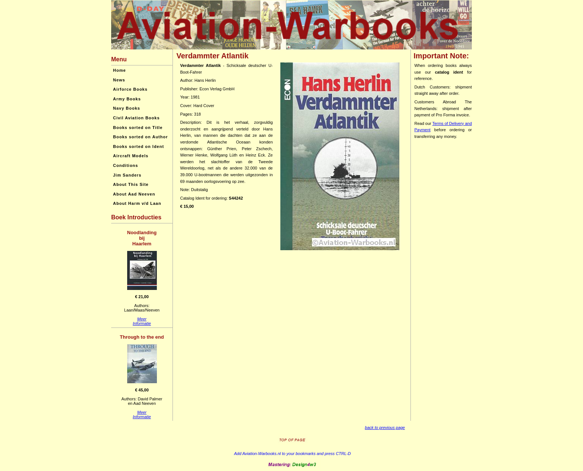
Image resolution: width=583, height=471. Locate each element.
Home (119, 70)
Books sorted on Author (140, 137)
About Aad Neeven (134, 194)
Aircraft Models (130, 156)
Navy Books (126, 108)
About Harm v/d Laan (137, 203)
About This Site (131, 184)
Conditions (125, 165)
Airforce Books (130, 89)
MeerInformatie (142, 321)
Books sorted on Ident (138, 146)
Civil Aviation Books (136, 118)
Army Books (127, 99)
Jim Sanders (127, 175)
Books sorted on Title (137, 127)
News (119, 80)
